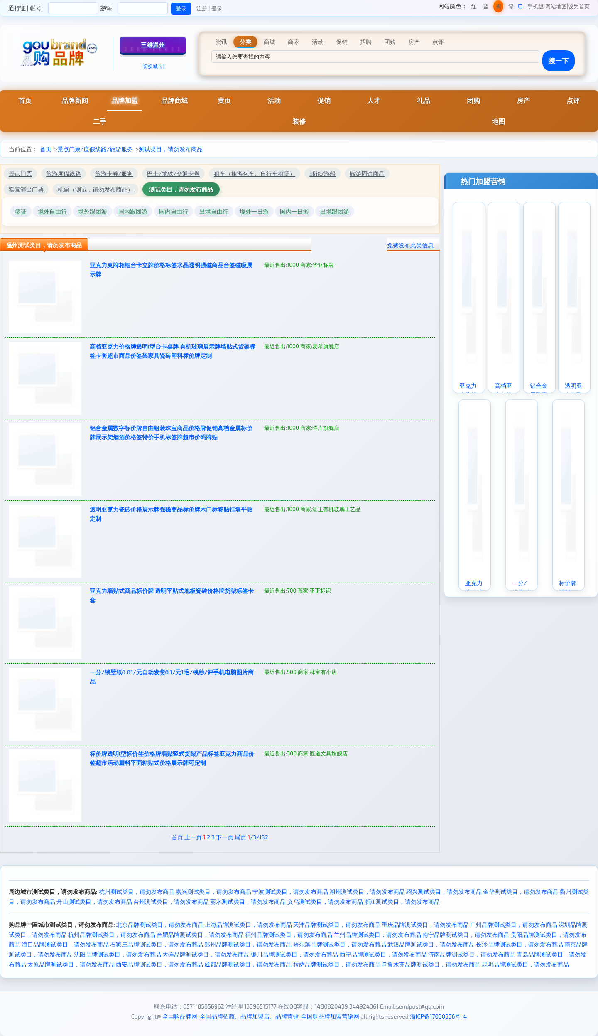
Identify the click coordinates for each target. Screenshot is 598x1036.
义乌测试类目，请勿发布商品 (325, 901)
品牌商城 (174, 100)
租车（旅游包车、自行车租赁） (254, 173)
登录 (216, 8)
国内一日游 (294, 211)
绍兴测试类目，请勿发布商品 (444, 891)
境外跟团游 (92, 211)
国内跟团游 (132, 211)
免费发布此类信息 (410, 245)
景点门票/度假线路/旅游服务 (95, 149)
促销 (324, 100)
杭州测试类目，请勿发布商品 (136, 891)
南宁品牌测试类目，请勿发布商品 (466, 934)
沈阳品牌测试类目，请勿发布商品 (117, 954)
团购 (473, 100)
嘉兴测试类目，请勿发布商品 (213, 891)
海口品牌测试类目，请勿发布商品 (65, 944)
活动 (274, 100)
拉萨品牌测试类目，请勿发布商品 (336, 964)
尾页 (240, 837)
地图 (498, 121)
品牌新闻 (74, 100)
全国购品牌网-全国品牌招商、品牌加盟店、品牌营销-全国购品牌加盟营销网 (261, 1016)
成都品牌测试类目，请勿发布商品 (248, 964)
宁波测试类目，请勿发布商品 (290, 891)
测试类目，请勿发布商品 (171, 149)
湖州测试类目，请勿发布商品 (367, 891)
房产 (523, 100)
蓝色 (486, 7)
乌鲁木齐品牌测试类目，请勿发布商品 (431, 964)
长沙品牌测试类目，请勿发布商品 (519, 944)
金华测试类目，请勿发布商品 (521, 891)
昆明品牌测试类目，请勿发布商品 (525, 964)
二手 (99, 121)
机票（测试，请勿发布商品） (95, 189)
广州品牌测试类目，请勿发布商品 (513, 924)
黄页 (224, 100)
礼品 (423, 100)
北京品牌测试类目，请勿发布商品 (159, 924)
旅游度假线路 (63, 173)
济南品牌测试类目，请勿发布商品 (471, 954)
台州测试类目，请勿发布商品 (171, 901)
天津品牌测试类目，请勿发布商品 (336, 924)
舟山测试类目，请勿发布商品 (94, 901)
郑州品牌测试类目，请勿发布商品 (248, 944)
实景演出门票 (26, 189)
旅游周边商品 (367, 173)
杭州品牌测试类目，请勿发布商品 (111, 934)
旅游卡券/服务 (114, 173)
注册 (201, 8)
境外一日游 (254, 211)
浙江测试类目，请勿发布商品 (402, 901)
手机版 (535, 6)
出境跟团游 (334, 211)
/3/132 (258, 837)
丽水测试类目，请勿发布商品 (248, 901)
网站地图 (556, 6)
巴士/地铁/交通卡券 (173, 173)
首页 (25, 100)
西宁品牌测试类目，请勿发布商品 (383, 954)
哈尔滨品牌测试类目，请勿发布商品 (339, 944)
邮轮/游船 (322, 173)
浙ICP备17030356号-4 (438, 1016)
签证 (21, 211)
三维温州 (153, 44)
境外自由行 (52, 211)
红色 (473, 7)
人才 (373, 100)
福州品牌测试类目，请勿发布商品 (288, 934)
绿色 (511, 7)
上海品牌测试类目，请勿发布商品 (248, 924)
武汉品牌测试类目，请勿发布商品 (431, 944)
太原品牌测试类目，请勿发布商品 (71, 964)
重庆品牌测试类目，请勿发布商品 (425, 924)
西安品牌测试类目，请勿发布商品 (159, 964)
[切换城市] (152, 66)
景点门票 (20, 173)
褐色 (498, 7)
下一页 (224, 837)
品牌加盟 (124, 100)
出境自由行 (213, 211)
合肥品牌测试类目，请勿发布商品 (200, 934)
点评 (573, 100)
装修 (299, 121)
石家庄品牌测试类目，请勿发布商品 (156, 944)
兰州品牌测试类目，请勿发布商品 (377, 934)
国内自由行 (173, 211)
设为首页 (579, 6)
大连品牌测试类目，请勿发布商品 (206, 954)
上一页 (193, 837)
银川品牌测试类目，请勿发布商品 (294, 954)
